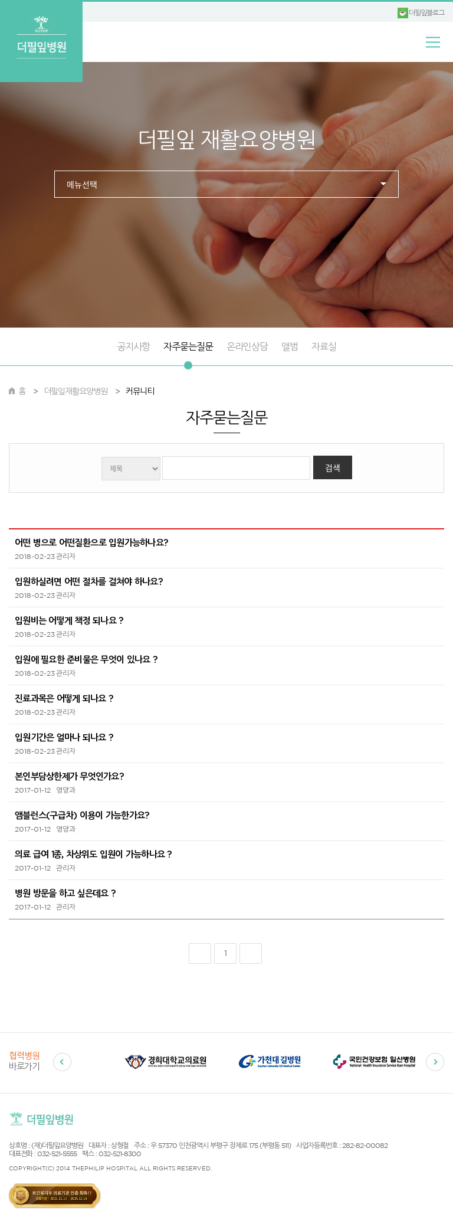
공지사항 (133, 346)
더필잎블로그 (426, 13)
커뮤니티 (140, 391)
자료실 (323, 346)
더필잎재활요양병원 (75, 391)
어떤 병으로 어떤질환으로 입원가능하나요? (91, 542)
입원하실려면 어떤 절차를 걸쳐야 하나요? (88, 581)
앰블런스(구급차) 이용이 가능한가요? (82, 815)
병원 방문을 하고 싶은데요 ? (65, 893)
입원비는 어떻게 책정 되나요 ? (69, 620)
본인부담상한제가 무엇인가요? (69, 776)
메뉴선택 (82, 184)
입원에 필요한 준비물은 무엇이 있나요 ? (86, 659)
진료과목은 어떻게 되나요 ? (64, 698)
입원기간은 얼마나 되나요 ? (64, 737)
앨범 (289, 346)
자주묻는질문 (188, 346)
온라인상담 (247, 346)
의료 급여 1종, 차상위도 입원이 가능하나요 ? (93, 854)
